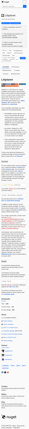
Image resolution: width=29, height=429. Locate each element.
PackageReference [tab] (18, 50)
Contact (4, 386)
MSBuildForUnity (6, 254)
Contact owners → (6, 347)
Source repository (8, 324)
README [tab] (6, 67)
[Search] (24, 6)
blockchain (14, 104)
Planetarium (8, 359)
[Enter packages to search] (12, 6)
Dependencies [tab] (7, 70)
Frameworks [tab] (15, 67)
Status (3, 394)
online (12, 365)
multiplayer (5, 365)
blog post (20, 156)
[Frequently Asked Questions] (3, 402)
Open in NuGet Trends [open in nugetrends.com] (9, 337)
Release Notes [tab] (15, 74)
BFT (9, 102)
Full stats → (4, 301)
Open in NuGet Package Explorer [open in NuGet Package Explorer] (12, 334)
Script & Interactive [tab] (18, 53)
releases (8, 169)
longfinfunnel (8, 351)
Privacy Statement (6, 427)
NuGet (20, 167)
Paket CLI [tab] (9, 53)
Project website (7, 321)
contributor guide (9, 294)
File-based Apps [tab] (6, 55)
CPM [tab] (3, 53)
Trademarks (16, 427)
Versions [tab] (5, 74)
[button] (23, 58)
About (14, 425)
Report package (7, 340)
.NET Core (12, 286)
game (18, 365)
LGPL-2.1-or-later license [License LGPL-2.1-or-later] (10, 327)
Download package (8, 331)
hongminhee (8, 355)
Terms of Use (20, 425)
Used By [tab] (17, 70)
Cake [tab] (13, 55)
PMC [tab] (10, 50)
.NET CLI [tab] (4, 50)
